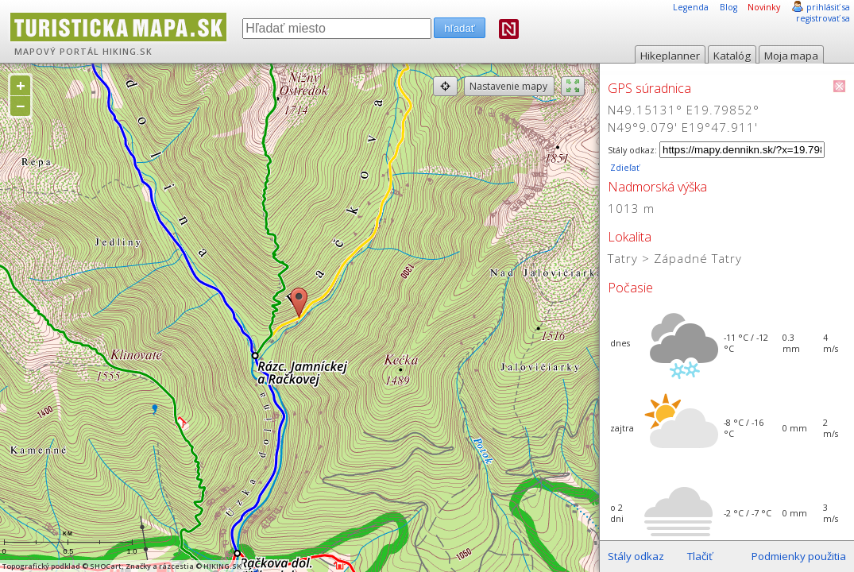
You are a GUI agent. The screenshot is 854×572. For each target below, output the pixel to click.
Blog (728, 7)
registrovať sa (823, 18)
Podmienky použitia (799, 556)
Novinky (764, 7)
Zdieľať (624, 167)
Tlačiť (700, 556)
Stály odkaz (636, 556)
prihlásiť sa (828, 7)
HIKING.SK (127, 51)
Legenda (691, 7)
